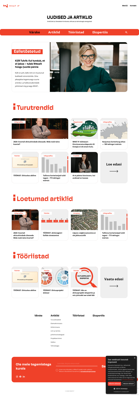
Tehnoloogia (55, 346)
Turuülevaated (56, 320)
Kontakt (133, 6)
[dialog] (121, 375)
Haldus (53, 342)
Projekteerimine (56, 338)
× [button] (134, 358)
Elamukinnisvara (56, 323)
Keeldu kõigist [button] (128, 384)
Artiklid (54, 32)
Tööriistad (76, 32)
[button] (121, 388)
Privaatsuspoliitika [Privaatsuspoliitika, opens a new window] (127, 380)
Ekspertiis (100, 32)
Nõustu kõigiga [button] (114, 384)
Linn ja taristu (55, 331)
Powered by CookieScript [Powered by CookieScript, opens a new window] (121, 391)
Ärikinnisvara (55, 327)
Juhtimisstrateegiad (57, 335)
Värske (34, 32)
